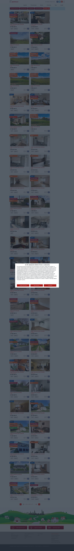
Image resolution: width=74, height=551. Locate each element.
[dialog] (37, 275)
